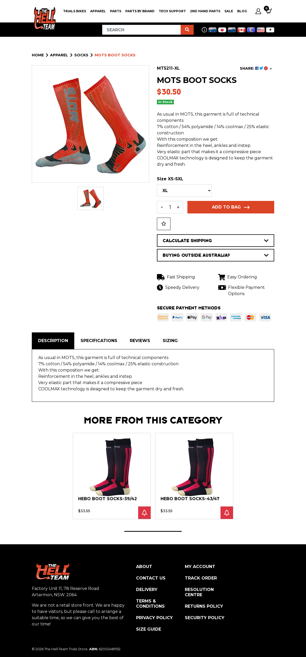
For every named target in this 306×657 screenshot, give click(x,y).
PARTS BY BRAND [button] (140, 11)
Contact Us (151, 578)
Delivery (146, 589)
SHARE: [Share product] (254, 68)
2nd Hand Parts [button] (205, 11)
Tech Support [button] (172, 11)
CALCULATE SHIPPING (215, 240)
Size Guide (148, 629)
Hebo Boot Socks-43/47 (190, 498)
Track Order (201, 578)
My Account (200, 566)
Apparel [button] (98, 11)
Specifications (99, 340)
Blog (242, 11)
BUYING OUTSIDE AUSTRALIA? (215, 255)
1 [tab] (153, 531)
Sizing (170, 340)
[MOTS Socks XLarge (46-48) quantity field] (170, 207)
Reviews (140, 340)
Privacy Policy (154, 617)
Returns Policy (204, 606)
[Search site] (187, 30)
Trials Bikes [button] (74, 11)
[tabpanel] (112, 475)
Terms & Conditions (150, 604)
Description (53, 340)
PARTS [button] (115, 11)
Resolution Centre (199, 592)
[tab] (53, 340)
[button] (163, 224)
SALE (228, 11)
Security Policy (204, 617)
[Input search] (141, 30)
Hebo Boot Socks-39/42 (107, 498)
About (144, 566)
